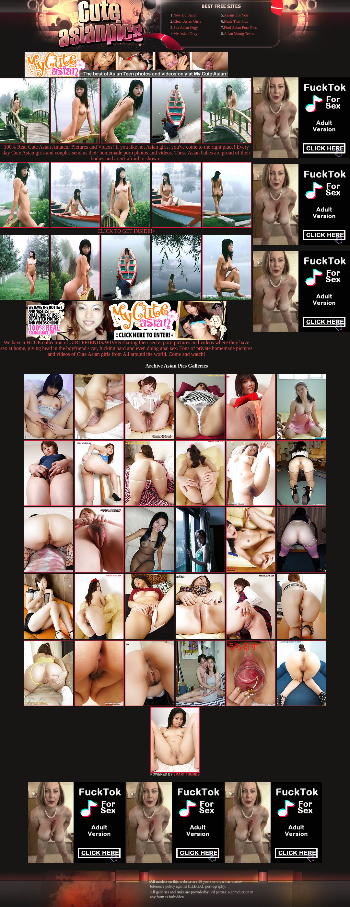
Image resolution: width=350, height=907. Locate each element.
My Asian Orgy (185, 33)
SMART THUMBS (186, 774)
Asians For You (236, 15)
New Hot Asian (185, 15)
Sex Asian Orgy (185, 27)
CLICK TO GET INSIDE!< (126, 231)
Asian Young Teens (239, 33)
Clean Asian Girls (187, 21)
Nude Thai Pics (236, 21)
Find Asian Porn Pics (240, 27)
